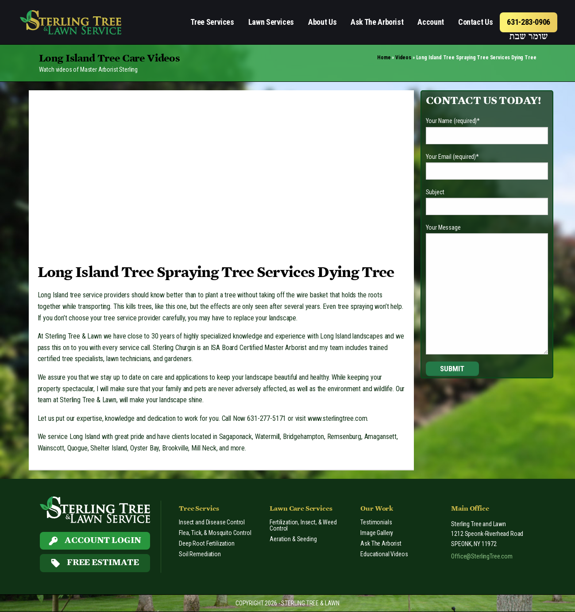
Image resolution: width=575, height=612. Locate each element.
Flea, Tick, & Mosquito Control (215, 533)
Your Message (443, 227)
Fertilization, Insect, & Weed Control (303, 525)
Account (430, 22)
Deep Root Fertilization (206, 543)
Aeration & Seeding (293, 539)
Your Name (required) (453, 120)
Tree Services (212, 22)
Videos (403, 57)
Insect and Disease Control (212, 522)
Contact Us (475, 22)
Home (383, 57)
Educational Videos (384, 554)
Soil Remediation (199, 554)
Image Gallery (376, 533)
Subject (435, 192)
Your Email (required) (452, 156)
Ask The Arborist (377, 22)
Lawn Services (271, 22)
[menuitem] (212, 22)
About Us (322, 22)
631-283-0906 (528, 22)
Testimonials (376, 522)
